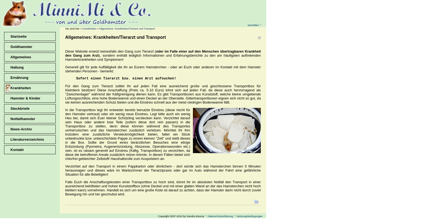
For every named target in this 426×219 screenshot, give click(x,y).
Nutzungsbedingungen (250, 216)
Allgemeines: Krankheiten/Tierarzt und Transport (127, 28)
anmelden (253, 25)
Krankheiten (89, 28)
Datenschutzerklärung (220, 216)
